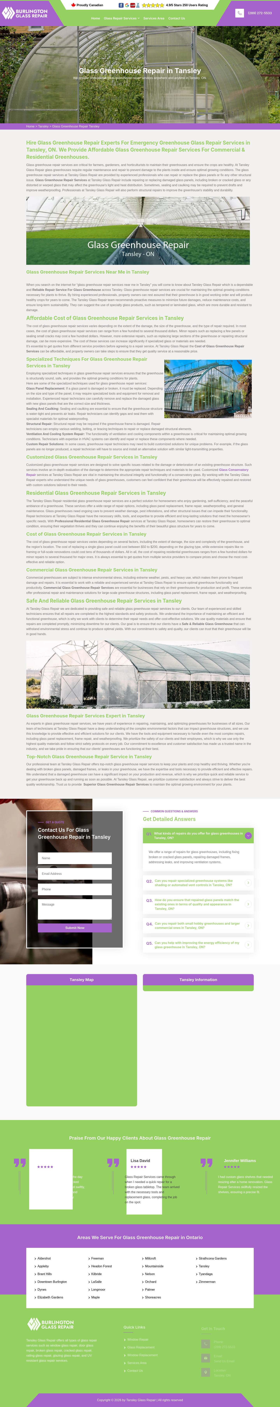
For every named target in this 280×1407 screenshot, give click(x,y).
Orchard (150, 1281)
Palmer (150, 1289)
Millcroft (150, 1258)
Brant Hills (45, 1274)
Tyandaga (206, 1274)
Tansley (43, 126)
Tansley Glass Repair (141, 1400)
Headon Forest (101, 1266)
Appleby (43, 1266)
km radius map (81, 1042)
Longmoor (98, 1289)
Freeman (97, 1258)
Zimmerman (207, 1281)
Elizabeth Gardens (50, 1297)
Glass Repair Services (120, 18)
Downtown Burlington (52, 1281)
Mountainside (154, 1266)
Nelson (150, 1274)
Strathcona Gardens (213, 1258)
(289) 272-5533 (260, 13)
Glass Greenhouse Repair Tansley (75, 126)
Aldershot (44, 1258)
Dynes (42, 1289)
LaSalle (96, 1281)
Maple (95, 1297)
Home (95, 18)
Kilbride (96, 1274)
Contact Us (176, 18)
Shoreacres (153, 1297)
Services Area (153, 18)
